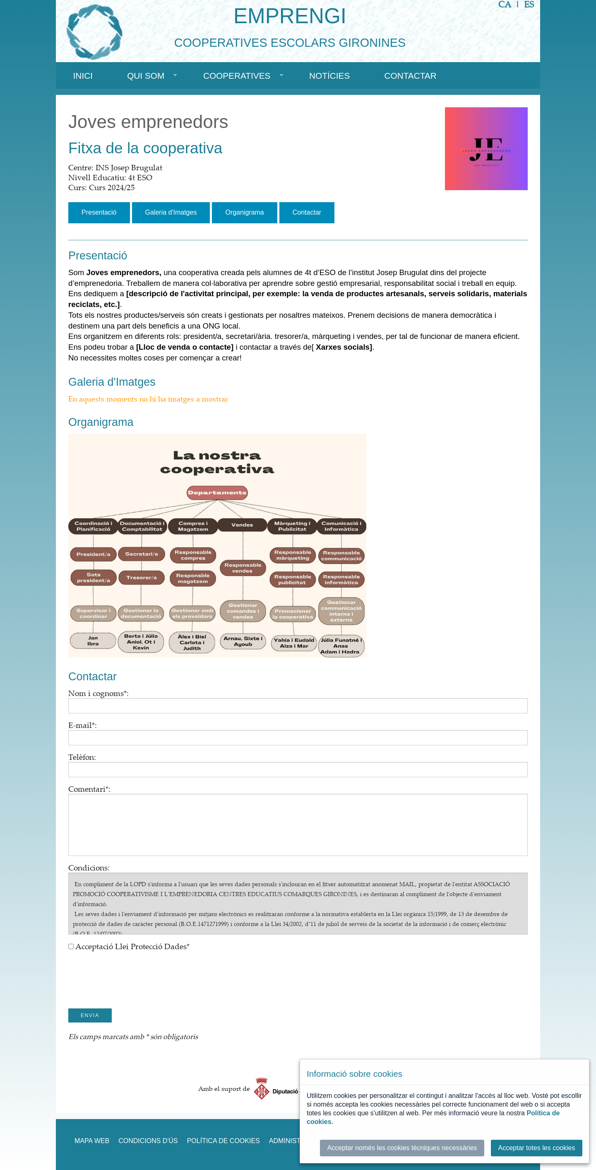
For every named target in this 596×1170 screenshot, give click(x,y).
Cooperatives (237, 75)
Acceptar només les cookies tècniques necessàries (402, 1147)
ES (529, 4)
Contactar (410, 75)
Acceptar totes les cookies (536, 1147)
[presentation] (131, 972)
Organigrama (244, 212)
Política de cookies (223, 1140)
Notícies (329, 75)
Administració (295, 1140)
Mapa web (91, 1140)
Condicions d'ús (148, 1140)
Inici (83, 75)
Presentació (99, 212)
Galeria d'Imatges (171, 212)
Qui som (145, 75)
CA (504, 4)
